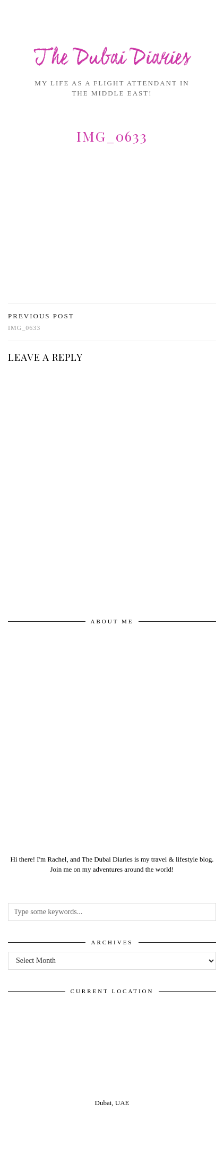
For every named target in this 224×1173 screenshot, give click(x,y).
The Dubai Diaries (112, 58)
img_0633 (41, 322)
